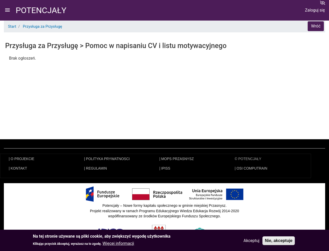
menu (7, 10)
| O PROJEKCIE (21, 159)
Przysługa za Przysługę (42, 26)
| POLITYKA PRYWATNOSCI (107, 159)
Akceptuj (251, 240)
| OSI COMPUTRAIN (251, 168)
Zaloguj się (315, 10)
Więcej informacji (118, 243)
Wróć (316, 26)
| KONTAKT (18, 168)
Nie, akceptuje (279, 241)
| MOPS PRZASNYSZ (176, 159)
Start (12, 26)
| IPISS (164, 168)
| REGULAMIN (95, 168)
